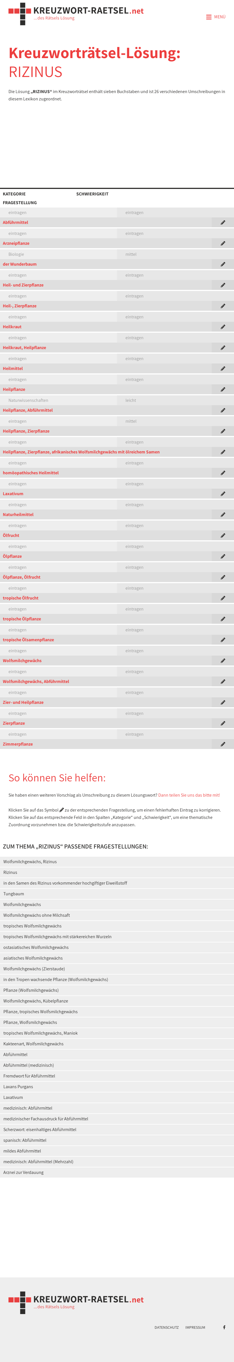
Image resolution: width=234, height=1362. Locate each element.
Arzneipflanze (16, 243)
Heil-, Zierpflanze (19, 306)
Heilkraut (12, 327)
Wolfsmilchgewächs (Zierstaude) (34, 969)
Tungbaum (13, 894)
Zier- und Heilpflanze (23, 702)
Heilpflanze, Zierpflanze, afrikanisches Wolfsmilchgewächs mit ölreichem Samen (81, 452)
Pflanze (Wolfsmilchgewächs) (31, 990)
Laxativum (13, 494)
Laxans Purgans (18, 1087)
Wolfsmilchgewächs (22, 661)
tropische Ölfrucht (20, 598)
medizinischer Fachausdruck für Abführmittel (45, 1119)
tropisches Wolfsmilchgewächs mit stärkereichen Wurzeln (57, 937)
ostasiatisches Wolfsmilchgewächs (36, 947)
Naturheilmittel (18, 514)
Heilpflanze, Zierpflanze (26, 431)
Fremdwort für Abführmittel (29, 1076)
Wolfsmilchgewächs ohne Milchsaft (36, 915)
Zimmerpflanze (18, 744)
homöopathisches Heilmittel (31, 473)
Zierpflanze (14, 723)
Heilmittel (13, 368)
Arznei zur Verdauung (23, 1172)
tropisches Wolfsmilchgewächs (32, 926)
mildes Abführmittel (22, 1151)
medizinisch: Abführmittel (27, 1108)
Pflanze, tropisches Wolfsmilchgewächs (40, 1012)
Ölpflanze (12, 556)
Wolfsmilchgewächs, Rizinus (30, 862)
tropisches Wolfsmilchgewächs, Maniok (40, 1033)
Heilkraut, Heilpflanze (24, 348)
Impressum (195, 1327)
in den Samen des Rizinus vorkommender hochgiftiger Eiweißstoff (65, 883)
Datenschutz (167, 1327)
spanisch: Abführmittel (24, 1140)
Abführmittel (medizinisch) (28, 1065)
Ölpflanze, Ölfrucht (21, 577)
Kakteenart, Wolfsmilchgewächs (33, 1044)
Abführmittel (15, 222)
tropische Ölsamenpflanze (28, 640)
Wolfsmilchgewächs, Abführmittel (36, 681)
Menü (216, 17)
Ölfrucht (11, 535)
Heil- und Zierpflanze (23, 285)
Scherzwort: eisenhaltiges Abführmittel (39, 1129)
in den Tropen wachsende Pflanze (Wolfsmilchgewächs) (55, 979)
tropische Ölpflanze (22, 619)
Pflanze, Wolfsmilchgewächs (30, 1022)
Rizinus (10, 872)
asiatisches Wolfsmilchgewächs (33, 958)
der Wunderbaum (20, 264)
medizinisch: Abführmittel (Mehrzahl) (38, 1162)
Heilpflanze (14, 389)
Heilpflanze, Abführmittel (28, 410)
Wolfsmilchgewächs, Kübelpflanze (35, 1001)
